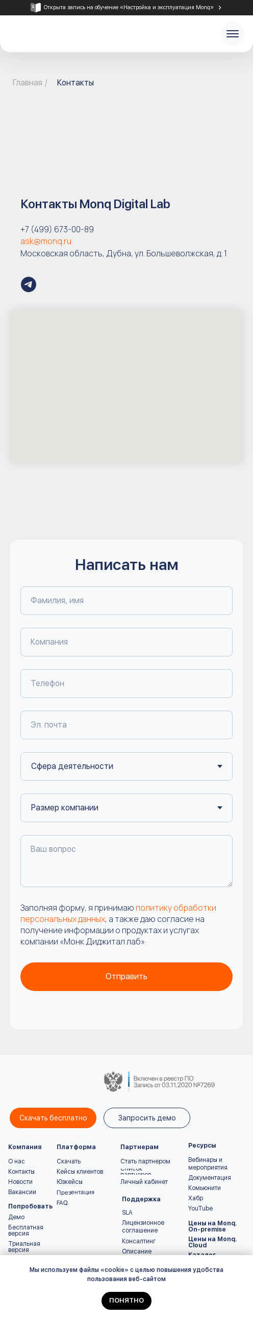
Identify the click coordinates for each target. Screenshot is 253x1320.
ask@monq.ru (45, 241)
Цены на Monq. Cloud (212, 1242)
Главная (27, 82)
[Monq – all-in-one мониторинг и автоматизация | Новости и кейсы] (28, 284)
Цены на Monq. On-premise (212, 1226)
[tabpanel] (126, 7)
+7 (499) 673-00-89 (57, 229)
